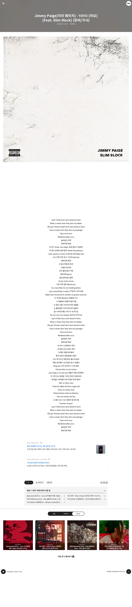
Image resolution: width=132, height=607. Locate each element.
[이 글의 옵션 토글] (31, 514)
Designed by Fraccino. (118, 603)
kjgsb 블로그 (3, 603)
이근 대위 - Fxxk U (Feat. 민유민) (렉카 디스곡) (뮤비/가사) (86, 528)
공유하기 (65, 546)
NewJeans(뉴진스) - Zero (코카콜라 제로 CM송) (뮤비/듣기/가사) (46, 528)
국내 (34, 522)
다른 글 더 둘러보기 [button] (65, 588)
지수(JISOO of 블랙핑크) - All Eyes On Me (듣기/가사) (45, 534)
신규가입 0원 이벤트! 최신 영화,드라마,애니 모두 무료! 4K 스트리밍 (51, 481)
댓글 (54, 546)
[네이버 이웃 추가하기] (50, 514)
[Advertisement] (66, 453)
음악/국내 (72, 24)
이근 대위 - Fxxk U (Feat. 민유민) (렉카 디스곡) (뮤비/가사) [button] (50, 567)
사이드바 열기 (3, 3)
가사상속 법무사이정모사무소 (38, 495)
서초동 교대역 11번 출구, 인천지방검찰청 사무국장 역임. (47, 498)
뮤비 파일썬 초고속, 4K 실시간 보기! (41, 478)
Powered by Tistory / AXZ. (14, 603)
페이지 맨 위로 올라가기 (128, 603)
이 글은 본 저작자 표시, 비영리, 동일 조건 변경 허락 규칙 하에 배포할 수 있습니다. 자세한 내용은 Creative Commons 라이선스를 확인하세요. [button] (104, 514)
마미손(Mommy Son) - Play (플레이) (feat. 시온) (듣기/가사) (46, 531)
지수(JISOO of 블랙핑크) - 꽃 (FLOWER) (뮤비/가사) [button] (114, 567)
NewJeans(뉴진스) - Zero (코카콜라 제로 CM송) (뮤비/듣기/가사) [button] (18, 567)
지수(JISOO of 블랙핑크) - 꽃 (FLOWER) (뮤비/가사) (85, 531)
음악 (28, 522)
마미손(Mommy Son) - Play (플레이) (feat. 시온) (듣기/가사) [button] (82, 567)
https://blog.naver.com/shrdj (37, 491)
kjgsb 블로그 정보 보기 (128, 3)
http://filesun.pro (33, 475)
